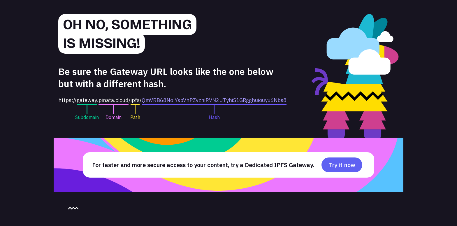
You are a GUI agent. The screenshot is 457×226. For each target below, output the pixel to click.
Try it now (341, 165)
